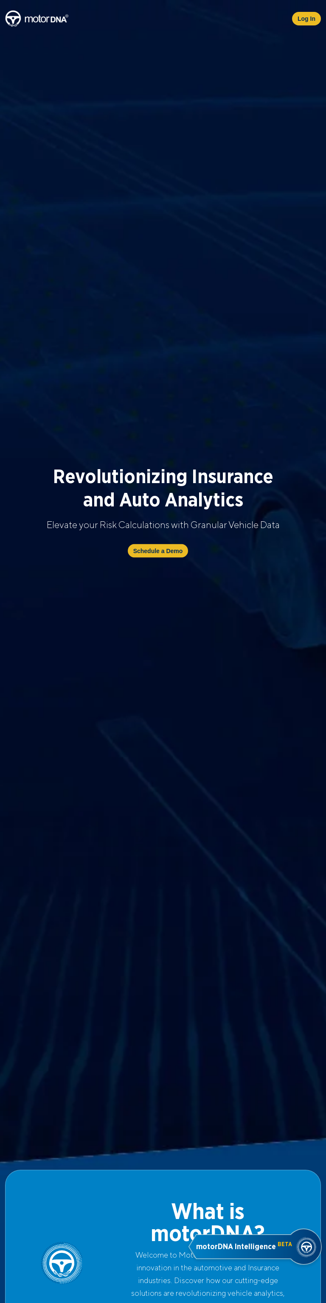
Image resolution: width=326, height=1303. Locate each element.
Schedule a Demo (158, 550)
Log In (306, 18)
